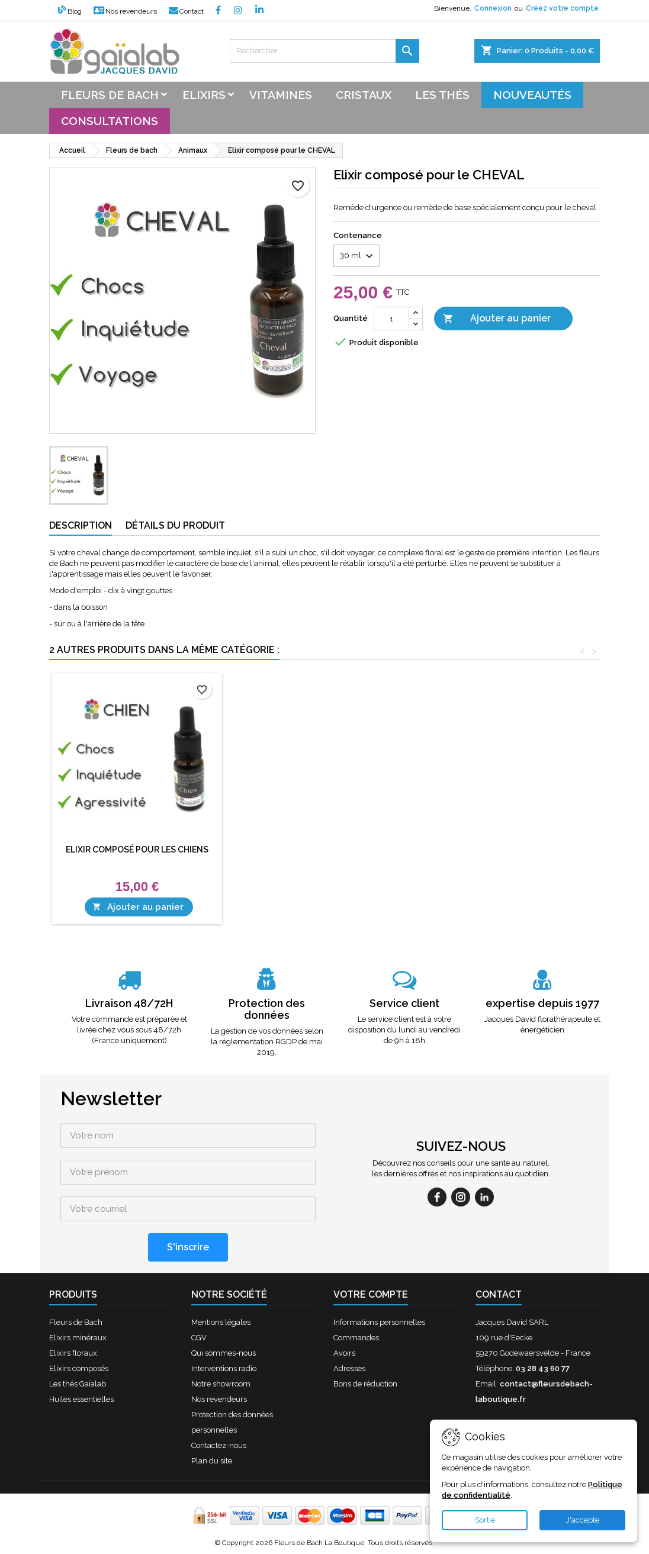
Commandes (356, 1337)
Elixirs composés (78, 1368)
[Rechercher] (324, 51)
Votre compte (370, 1294)
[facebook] (437, 1197)
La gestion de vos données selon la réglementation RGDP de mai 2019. (267, 1042)
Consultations (109, 120)
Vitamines (280, 94)
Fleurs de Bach (75, 1322)
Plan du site (211, 1460)
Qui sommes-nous (223, 1353)
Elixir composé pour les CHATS (137, 849)
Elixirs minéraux (78, 1337)
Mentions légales (220, 1322)
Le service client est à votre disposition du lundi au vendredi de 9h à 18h (404, 1030)
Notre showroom (220, 1383)
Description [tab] (80, 525)
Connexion (493, 8)
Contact (186, 11)
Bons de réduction (365, 1383)
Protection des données (267, 1009)
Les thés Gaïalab (77, 1383)
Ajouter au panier (497, 319)
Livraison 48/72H (129, 1003)
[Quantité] (391, 318)
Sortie (485, 1520)
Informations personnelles (379, 1322)
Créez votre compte (562, 8)
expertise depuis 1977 (542, 1003)
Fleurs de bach (110, 94)
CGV (199, 1337)
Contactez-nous (218, 1445)
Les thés (442, 94)
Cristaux (363, 94)
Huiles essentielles (81, 1399)
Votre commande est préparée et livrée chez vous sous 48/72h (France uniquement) (129, 1030)
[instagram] (460, 1197)
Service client (404, 1003)
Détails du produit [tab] (175, 525)
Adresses (349, 1368)
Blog (70, 11)
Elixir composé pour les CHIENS (313, 849)
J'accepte (582, 1520)
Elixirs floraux (73, 1353)
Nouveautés (532, 94)
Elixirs (204, 94)
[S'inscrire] (188, 1247)
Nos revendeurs (125, 11)
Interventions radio (223, 1368)
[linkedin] (484, 1197)
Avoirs (344, 1353)
